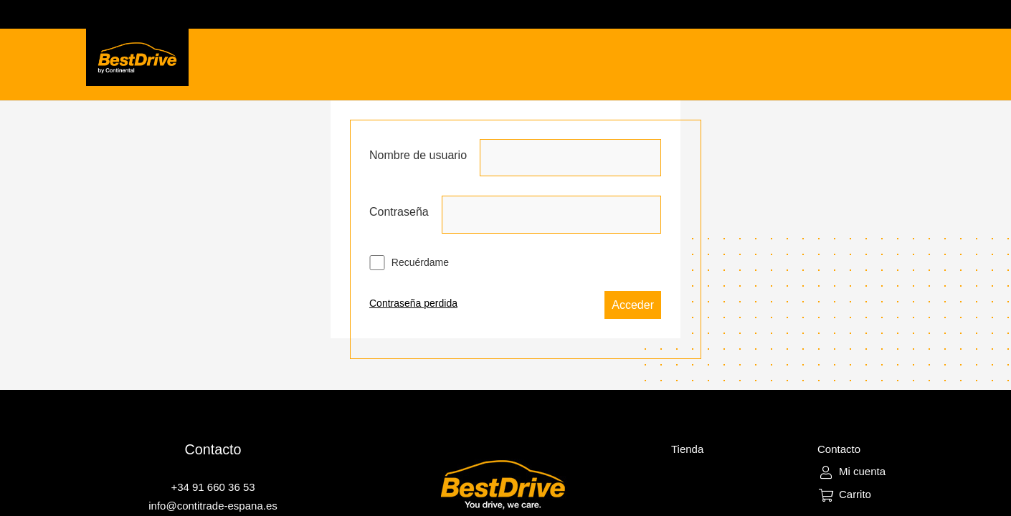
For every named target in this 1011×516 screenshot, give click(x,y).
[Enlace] (137, 57)
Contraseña (399, 212)
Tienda (687, 449)
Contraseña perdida (413, 303)
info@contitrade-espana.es (212, 506)
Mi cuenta (862, 471)
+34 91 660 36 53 (213, 487)
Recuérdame (409, 262)
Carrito (855, 494)
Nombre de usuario (418, 155)
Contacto (838, 449)
